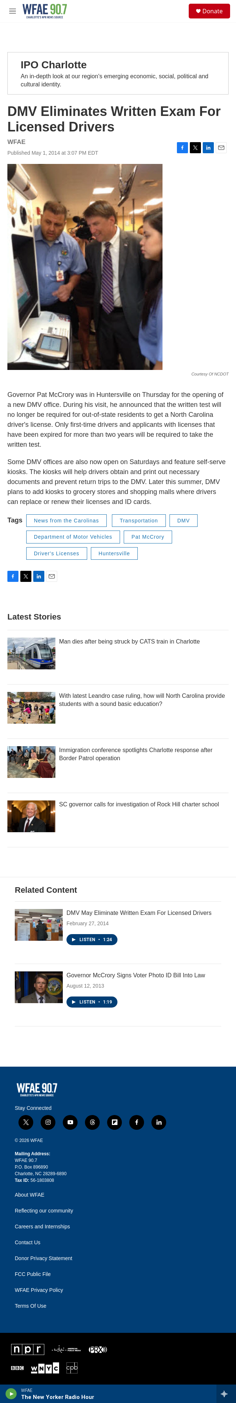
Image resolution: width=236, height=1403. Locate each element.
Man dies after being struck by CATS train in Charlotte (129, 641)
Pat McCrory (147, 537)
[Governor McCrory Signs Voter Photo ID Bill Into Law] (39, 987)
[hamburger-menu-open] (12, 11)
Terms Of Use (31, 1306)
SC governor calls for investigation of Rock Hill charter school (139, 804)
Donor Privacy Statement (43, 1258)
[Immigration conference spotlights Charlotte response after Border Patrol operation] (31, 762)
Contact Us (27, 1242)
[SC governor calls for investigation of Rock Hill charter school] (31, 816)
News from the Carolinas (66, 521)
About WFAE (29, 1195)
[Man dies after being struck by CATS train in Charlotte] (31, 653)
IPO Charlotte (54, 65)
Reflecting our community (44, 1211)
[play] (11, 1393)
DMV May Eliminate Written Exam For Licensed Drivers (139, 913)
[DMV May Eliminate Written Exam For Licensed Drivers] (39, 925)
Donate (212, 11)
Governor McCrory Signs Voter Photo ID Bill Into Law (135, 975)
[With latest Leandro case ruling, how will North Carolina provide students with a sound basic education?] (31, 708)
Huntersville (114, 553)
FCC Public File (33, 1274)
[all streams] (226, 1394)
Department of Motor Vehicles (73, 537)
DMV (183, 521)
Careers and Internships (42, 1226)
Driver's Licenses (56, 553)
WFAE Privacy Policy (39, 1290)
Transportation (139, 521)
